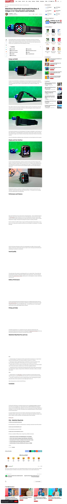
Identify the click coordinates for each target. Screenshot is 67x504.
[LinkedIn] (53, 1)
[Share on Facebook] (32, 14)
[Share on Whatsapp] (34, 14)
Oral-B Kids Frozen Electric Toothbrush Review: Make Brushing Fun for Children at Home (40, 498)
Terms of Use (6, 501)
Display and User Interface (14, 50)
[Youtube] (57, 11)
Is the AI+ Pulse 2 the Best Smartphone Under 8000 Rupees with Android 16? (21, 438)
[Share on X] (33, 14)
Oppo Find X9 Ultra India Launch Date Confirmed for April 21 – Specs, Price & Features (50, 97)
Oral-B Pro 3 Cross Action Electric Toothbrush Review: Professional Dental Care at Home (11, 498)
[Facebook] (48, 1)
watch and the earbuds (12, 302)
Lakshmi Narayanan (48, 89)
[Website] (40, 466)
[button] (16, 501)
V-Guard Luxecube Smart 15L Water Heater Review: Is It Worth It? (20, 441)
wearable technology (33, 405)
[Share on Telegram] (6, 54)
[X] (50, 1)
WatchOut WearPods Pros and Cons (31, 50)
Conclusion (28, 52)
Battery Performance (13, 55)
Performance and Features (14, 52)
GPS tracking (12, 217)
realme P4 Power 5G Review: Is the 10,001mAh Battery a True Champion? (21, 436)
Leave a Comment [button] (37, 481)
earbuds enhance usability (18, 275)
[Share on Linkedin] (6, 49)
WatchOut (13, 447)
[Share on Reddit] (36, 14)
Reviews (7, 6)
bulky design (20, 374)
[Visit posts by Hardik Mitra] (6, 14)
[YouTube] (51, 1)
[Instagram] (52, 1)
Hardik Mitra (11, 13)
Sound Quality (12, 53)
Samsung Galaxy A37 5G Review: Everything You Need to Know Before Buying (21, 439)
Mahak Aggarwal (48, 107)
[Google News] (49, 14)
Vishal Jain (47, 85)
